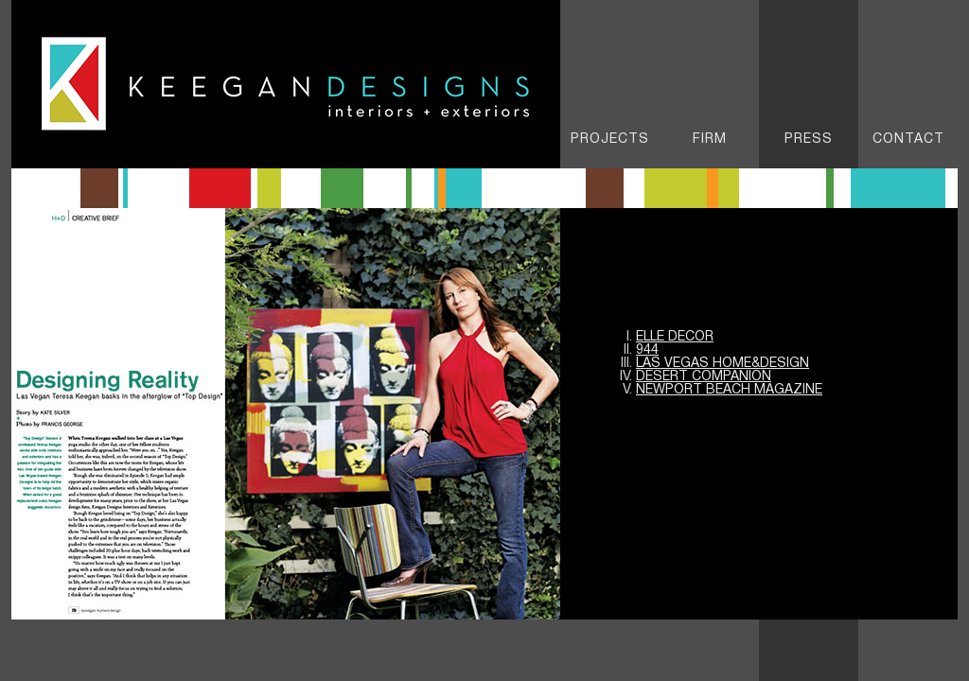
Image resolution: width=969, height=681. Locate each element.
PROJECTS (610, 139)
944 (647, 350)
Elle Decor (675, 337)
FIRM (710, 139)
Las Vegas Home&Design (722, 364)
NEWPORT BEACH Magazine (729, 390)
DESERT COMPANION (703, 377)
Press (808, 139)
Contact (908, 139)
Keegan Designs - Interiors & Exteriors (285, 84)
